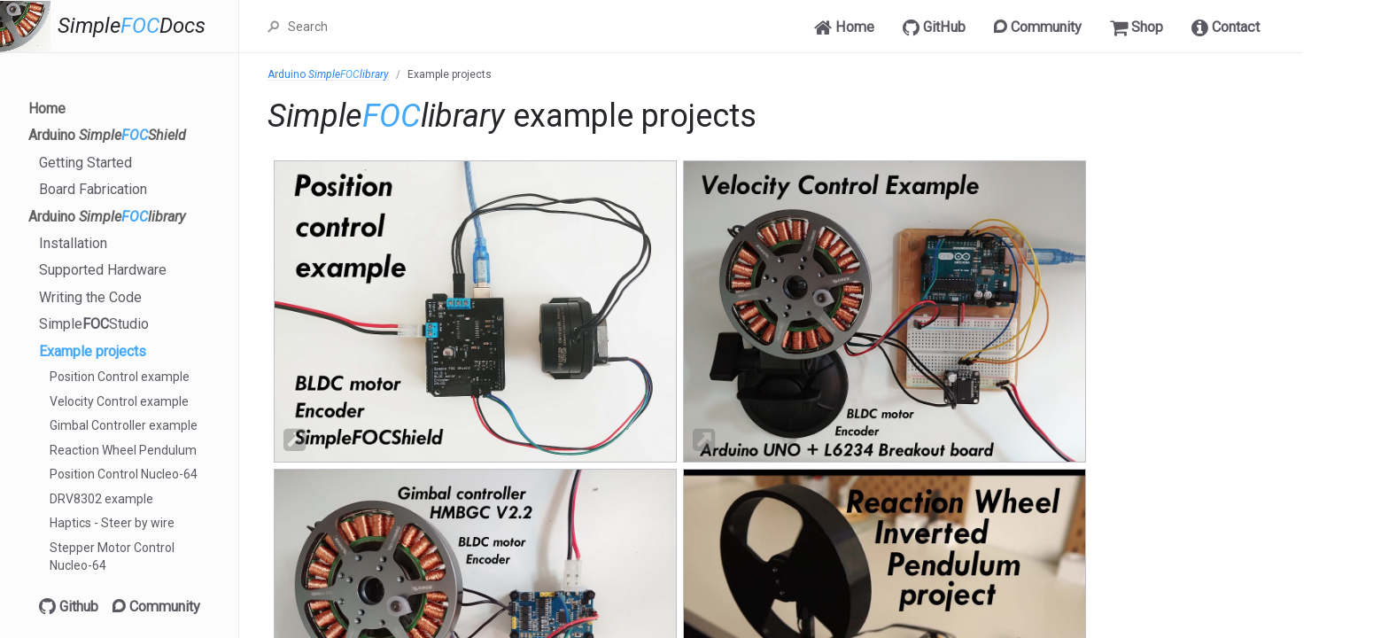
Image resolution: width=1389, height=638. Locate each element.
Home (47, 108)
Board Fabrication (93, 189)
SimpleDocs (132, 26)
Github (68, 606)
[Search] (454, 26)
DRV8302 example (101, 499)
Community (156, 606)
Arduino (107, 135)
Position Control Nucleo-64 (124, 474)
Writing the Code (90, 297)
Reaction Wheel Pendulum (123, 450)
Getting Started (85, 162)
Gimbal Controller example (124, 425)
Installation (73, 243)
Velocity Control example (119, 401)
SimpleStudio (94, 323)
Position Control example (120, 377)
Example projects (92, 351)
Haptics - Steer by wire (112, 523)
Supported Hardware (103, 269)
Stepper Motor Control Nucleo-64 (112, 556)
